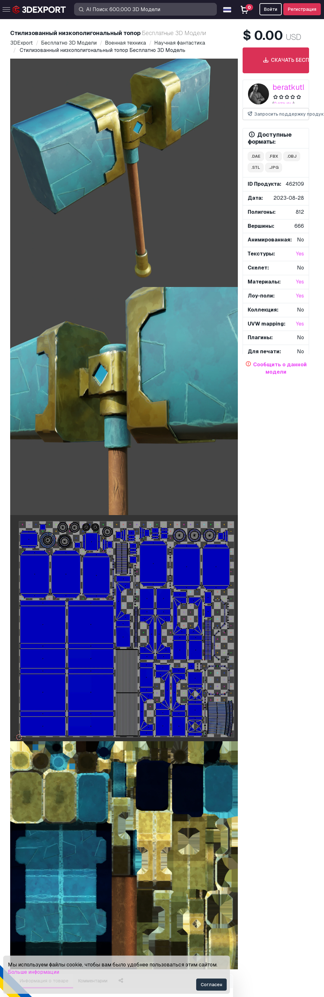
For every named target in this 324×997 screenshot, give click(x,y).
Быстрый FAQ (183, 886)
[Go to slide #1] (63, 298)
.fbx (273, 156)
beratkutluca (295, 87)
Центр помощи (184, 875)
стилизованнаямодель (167, 444)
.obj (292, 156)
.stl (255, 167)
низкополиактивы (43, 455)
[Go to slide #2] (104, 298)
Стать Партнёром (33, 918)
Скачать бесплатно (283, 60)
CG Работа (25, 938)
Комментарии (92, 328)
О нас (21, 754)
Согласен (211, 984)
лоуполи (33, 444)
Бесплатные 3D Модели (42, 886)
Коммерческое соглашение (199, 907)
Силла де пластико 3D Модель (186, 481)
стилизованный (116, 444)
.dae (255, 156)
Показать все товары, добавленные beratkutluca (162, 513)
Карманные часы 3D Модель (199, 583)
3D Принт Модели (34, 875)
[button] (299, 676)
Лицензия (178, 896)
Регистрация (302, 9)
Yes (300, 253)
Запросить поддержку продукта (278, 114)
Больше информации (33, 972)
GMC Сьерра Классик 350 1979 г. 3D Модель (79, 481)
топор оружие (106, 455)
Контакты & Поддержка (204, 854)
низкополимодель (70, 444)
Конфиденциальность (192, 918)
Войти (270, 9)
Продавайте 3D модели (41, 907)
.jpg (274, 167)
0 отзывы (283, 103)
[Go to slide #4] (185, 298)
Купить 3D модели (41, 854)
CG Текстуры (28, 896)
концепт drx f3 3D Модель (45, 686)
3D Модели (26, 865)
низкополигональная (153, 455)
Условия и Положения (192, 928)
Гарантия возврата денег (197, 938)
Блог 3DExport (30, 928)
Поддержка (181, 865)
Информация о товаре (44, 328)
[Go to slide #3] (144, 298)
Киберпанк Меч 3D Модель (197, 686)
